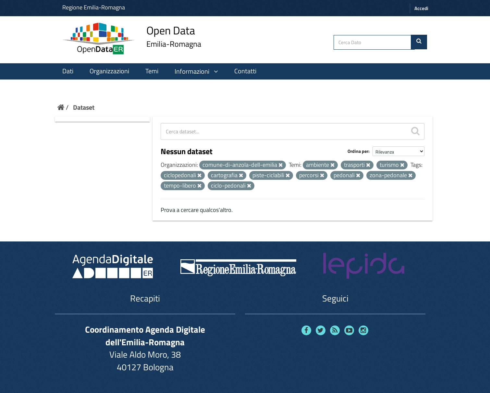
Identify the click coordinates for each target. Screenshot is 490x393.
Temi (151, 71)
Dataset (83, 107)
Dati (67, 71)
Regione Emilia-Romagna (93, 7)
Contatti (245, 71)
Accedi (421, 8)
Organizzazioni (109, 71)
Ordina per (358, 151)
